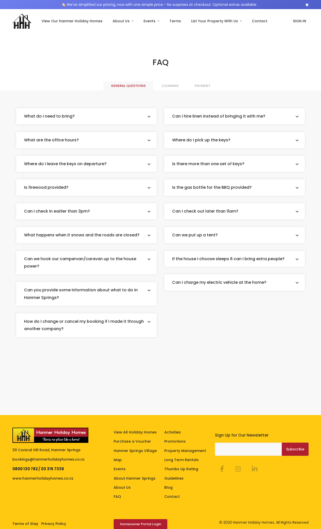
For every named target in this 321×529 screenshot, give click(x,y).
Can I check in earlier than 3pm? (57, 211)
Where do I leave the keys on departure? (65, 163)
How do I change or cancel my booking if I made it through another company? (84, 324)
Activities (172, 431)
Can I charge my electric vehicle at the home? (219, 282)
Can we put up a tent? (195, 234)
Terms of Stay (25, 523)
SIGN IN (299, 21)
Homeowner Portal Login (140, 523)
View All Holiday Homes (135, 431)
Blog (168, 486)
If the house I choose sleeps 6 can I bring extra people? (228, 258)
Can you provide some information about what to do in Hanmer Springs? (81, 293)
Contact (259, 21)
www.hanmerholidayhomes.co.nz (42, 477)
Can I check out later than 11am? (205, 211)
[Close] (307, 4)
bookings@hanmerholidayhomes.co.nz (48, 458)
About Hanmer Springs (134, 477)
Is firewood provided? (46, 187)
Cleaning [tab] (170, 85)
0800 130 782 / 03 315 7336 (38, 468)
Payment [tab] (202, 85)
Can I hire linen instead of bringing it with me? (218, 116)
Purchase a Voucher (132, 440)
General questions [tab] (128, 85)
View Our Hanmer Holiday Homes (72, 21)
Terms (175, 21)
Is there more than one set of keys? (208, 163)
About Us (122, 21)
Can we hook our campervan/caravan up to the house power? (80, 262)
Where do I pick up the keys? (201, 139)
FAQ (117, 496)
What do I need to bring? (49, 116)
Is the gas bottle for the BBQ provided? (212, 187)
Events (150, 21)
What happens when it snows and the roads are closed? (81, 234)
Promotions (175, 440)
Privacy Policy (53, 523)
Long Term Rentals (181, 459)
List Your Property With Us (215, 21)
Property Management (185, 450)
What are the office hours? (51, 139)
